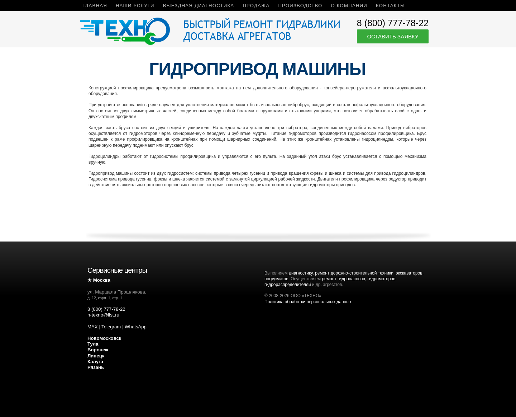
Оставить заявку (392, 36)
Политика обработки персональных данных (308, 301)
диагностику (300, 273)
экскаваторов (409, 273)
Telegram (111, 326)
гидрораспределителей (287, 284)
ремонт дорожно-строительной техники (354, 273)
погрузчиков (276, 278)
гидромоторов (382, 278)
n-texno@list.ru (103, 315)
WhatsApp (136, 326)
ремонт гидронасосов (343, 278)
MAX (92, 326)
